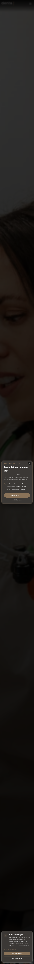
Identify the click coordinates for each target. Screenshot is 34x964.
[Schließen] (29, 463)
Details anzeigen (10, 949)
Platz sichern (17, 495)
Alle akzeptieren (17, 953)
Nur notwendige (17, 958)
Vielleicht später (17, 500)
